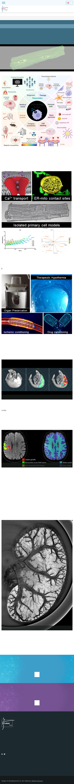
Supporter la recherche (37, 674)
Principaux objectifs (37, 26)
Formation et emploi (37, 34)
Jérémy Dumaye (37, 781)
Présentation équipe (37, 22)
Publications (37, 42)
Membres (37, 30)
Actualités (37, 38)
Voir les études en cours (37, 702)
